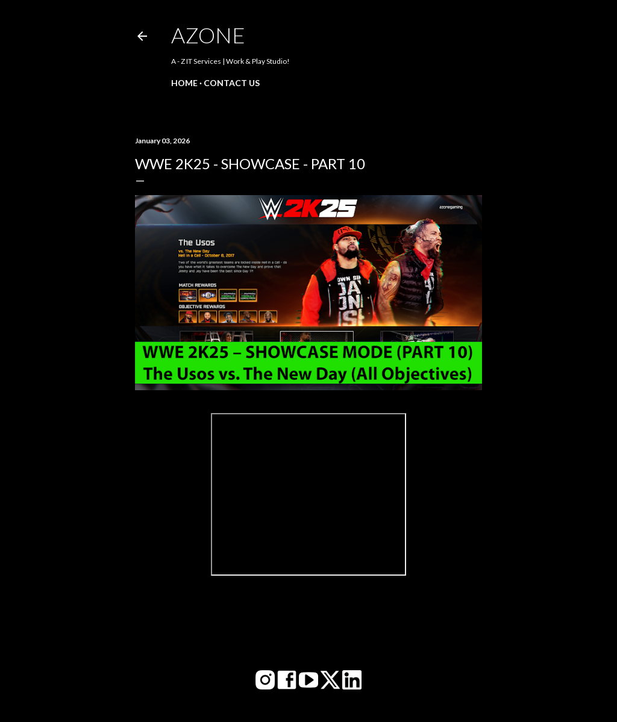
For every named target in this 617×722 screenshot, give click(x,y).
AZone (208, 35)
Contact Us (232, 83)
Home (184, 83)
